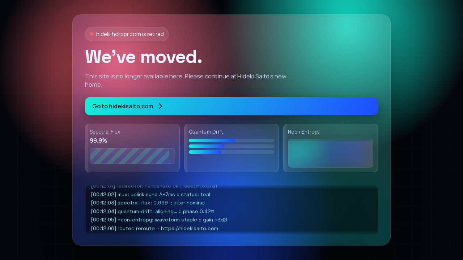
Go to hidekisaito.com (127, 106)
